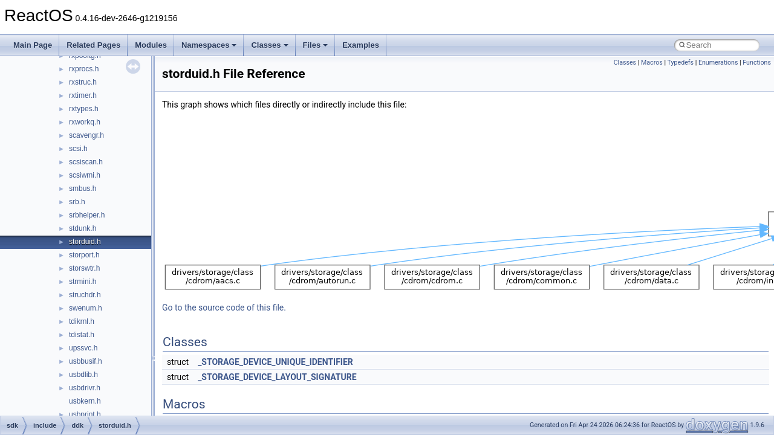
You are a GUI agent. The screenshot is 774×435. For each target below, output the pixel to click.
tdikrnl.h (81, 321)
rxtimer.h (83, 95)
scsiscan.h (86, 162)
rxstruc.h (83, 82)
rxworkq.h (84, 122)
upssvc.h (83, 348)
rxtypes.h (84, 109)
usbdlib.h (83, 374)
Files (315, 45)
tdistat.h (81, 334)
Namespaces (209, 45)
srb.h (77, 202)
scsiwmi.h (84, 175)
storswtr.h (84, 268)
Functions (757, 62)
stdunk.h (82, 228)
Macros (652, 62)
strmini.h (82, 281)
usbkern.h (85, 401)
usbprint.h (85, 414)
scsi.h (78, 148)
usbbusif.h (85, 361)
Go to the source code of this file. (224, 307)
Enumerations (718, 62)
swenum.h (85, 308)
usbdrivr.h (84, 388)
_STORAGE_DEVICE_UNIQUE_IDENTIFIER (275, 362)
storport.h (84, 255)
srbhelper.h (87, 215)
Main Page (32, 45)
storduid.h (85, 241)
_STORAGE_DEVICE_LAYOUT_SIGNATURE (277, 377)
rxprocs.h (84, 69)
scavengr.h (86, 135)
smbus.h (82, 188)
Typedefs (680, 62)
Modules (151, 45)
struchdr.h (85, 295)
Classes (269, 45)
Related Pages (93, 45)
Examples (360, 45)
